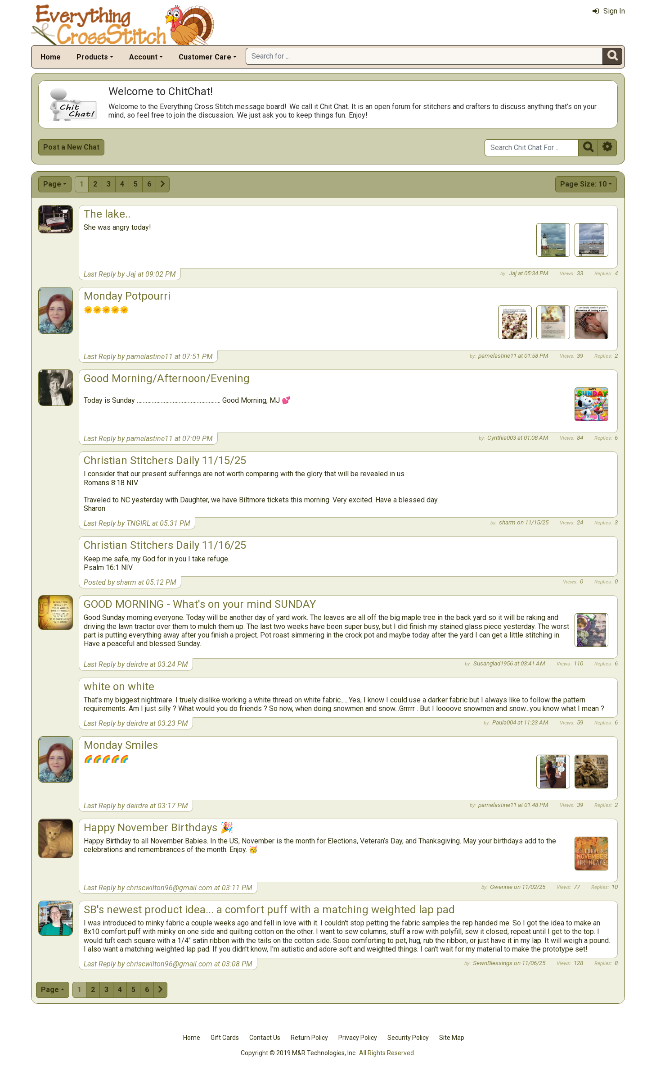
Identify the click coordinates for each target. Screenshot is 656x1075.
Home (50, 57)
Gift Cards (225, 1037)
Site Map (451, 1037)
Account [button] (143, 57)
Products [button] (92, 57)
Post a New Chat (71, 147)
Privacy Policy (357, 1037)
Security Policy (408, 1037)
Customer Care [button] (205, 57)
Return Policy (309, 1037)
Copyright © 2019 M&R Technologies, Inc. (299, 1053)
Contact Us (264, 1037)
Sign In (609, 11)
